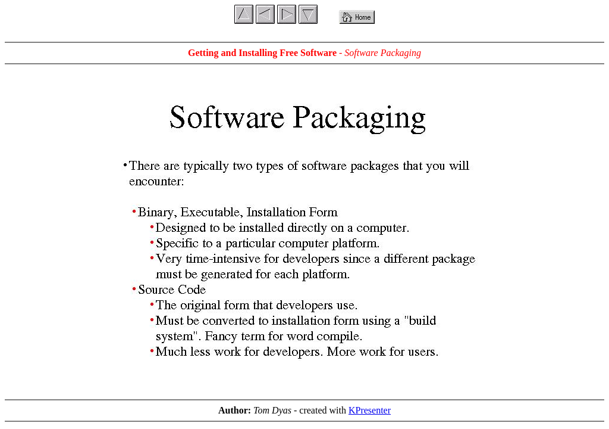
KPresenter (370, 410)
